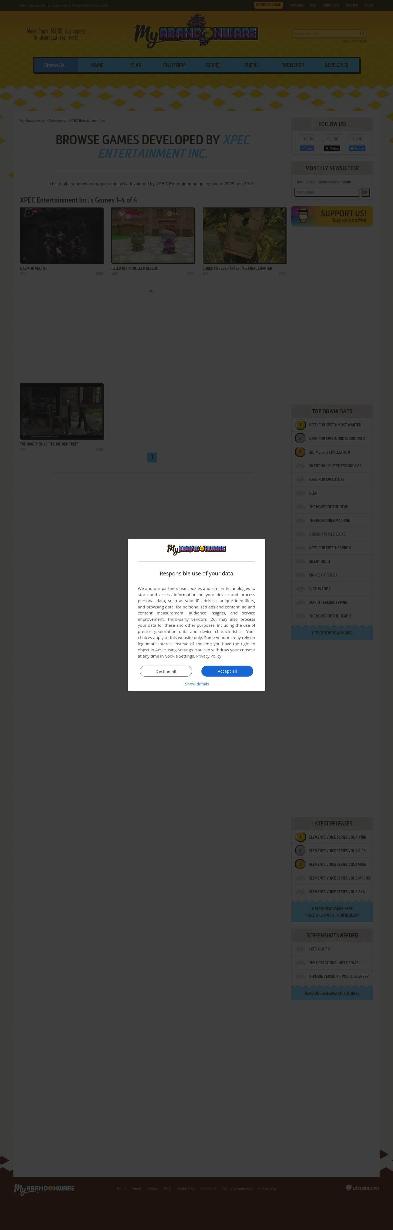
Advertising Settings (174, 649)
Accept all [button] (227, 671)
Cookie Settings (179, 656)
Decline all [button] (166, 671)
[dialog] (196, 615)
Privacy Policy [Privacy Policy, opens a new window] (209, 656)
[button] (196, 684)
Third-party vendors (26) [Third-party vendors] (191, 619)
